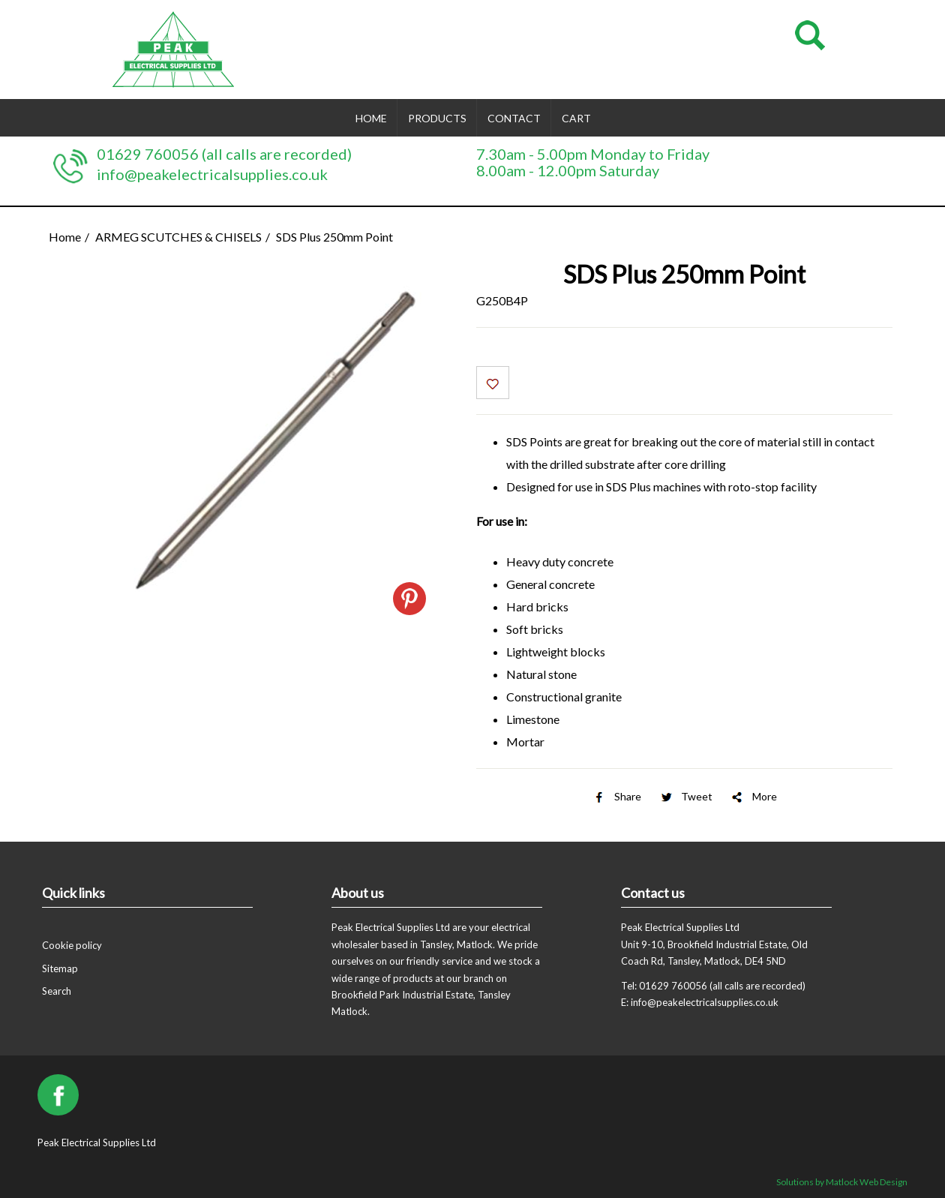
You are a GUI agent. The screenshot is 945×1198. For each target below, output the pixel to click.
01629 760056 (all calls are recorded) (224, 154)
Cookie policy (72, 945)
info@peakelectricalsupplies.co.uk (212, 174)
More (753, 796)
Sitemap (60, 968)
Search (56, 991)
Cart (576, 118)
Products (437, 118)
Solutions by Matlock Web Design (842, 1181)
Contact (514, 118)
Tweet (685, 796)
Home (371, 118)
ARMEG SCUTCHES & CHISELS (178, 237)
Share (616, 796)
